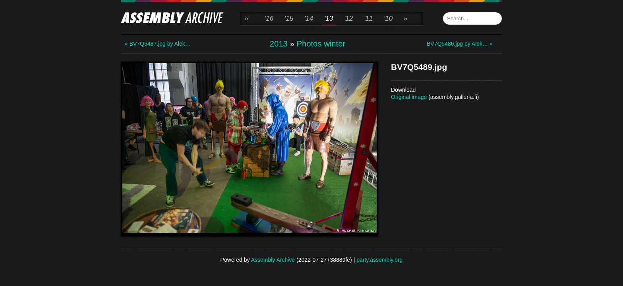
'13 (328, 18)
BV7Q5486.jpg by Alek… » (458, 44)
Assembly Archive (273, 260)
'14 (308, 18)
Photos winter (320, 43)
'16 (269, 18)
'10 (388, 18)
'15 (288, 18)
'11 (368, 18)
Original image (409, 97)
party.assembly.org (379, 260)
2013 (279, 43)
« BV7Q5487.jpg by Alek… (156, 44)
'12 (348, 18)
